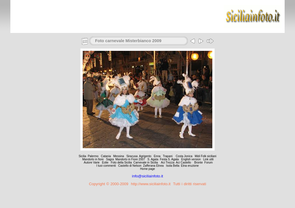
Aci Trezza (168, 162)
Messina (118, 156)
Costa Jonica (184, 156)
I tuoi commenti (106, 165)
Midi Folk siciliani (205, 156)
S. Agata (153, 159)
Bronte (198, 162)
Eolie (105, 162)
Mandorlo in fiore (92, 159)
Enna (157, 156)
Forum (208, 162)
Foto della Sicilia (121, 162)
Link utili (207, 159)
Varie (96, 162)
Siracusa (132, 156)
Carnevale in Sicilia (145, 162)
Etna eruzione (190, 165)
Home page (147, 168)
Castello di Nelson (129, 165)
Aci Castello (183, 162)
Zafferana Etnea (153, 165)
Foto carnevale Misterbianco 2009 (128, 40)
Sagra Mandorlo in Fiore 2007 (125, 159)
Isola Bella (172, 165)
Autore (88, 162)
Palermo (93, 156)
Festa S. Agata (169, 159)
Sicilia (82, 156)
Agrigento (145, 156)
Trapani (168, 156)
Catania (106, 156)
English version (191, 159)
